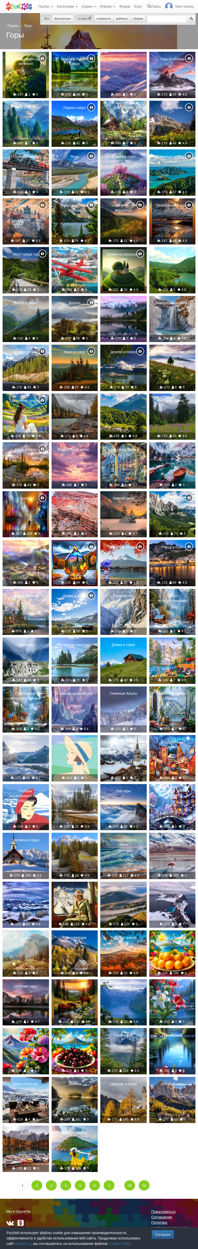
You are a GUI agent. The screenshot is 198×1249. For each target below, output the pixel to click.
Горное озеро (74, 108)
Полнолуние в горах (172, 205)
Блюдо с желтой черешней (172, 940)
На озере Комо (123, 449)
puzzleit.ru (23, 1244)
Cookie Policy (119, 1244)
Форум (124, 6)
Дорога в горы (123, 157)
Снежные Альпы (123, 693)
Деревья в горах (74, 840)
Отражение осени (74, 791)
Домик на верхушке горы (123, 256)
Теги (27, 26)
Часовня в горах (25, 840)
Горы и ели (123, 1035)
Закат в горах (74, 352)
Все (46, 18)
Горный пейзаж (25, 1035)
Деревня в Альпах (123, 742)
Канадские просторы (74, 645)
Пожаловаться (163, 1212)
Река (75, 157)
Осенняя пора (74, 938)
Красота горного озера (74, 61)
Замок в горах (25, 205)
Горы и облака (172, 59)
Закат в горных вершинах (123, 207)
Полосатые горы (74, 498)
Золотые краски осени (123, 940)
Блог (138, 6)
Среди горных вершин (74, 891)
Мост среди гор (25, 254)
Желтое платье (74, 1133)
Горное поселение (26, 547)
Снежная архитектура (74, 693)
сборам (138, 18)
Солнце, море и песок (123, 842)
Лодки (172, 449)
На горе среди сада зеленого (25, 61)
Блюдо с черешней (74, 1035)
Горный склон (172, 352)
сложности (104, 18)
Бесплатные (63, 18)
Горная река (74, 400)
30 (144, 1185)
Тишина (74, 1084)
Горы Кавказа (172, 400)
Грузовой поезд (25, 157)
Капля (75, 547)
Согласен (163, 1235)
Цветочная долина (25, 400)
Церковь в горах (123, 1084)
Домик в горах (25, 596)
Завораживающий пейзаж (75, 207)
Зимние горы (26, 742)
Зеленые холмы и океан (172, 159)
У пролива (25, 498)
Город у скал (172, 547)
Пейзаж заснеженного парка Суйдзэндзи (26, 795)
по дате (84, 18)
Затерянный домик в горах (172, 793)
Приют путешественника (172, 598)
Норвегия (123, 986)
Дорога (74, 303)
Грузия (123, 400)
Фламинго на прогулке (172, 842)
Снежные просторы (26, 889)
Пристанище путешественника (25, 695)
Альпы (25, 938)
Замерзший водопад (172, 303)
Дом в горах (123, 108)
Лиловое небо (123, 303)
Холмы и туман (123, 889)
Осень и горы (172, 1084)
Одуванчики (172, 108)
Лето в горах (25, 108)
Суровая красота (172, 889)
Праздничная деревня (172, 744)
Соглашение (161, 1217)
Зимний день (123, 498)
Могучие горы (25, 986)
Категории (67, 6)
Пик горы (123, 791)
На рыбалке (172, 645)
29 (129, 1185)
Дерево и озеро (123, 352)
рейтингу (122, 18)
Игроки (107, 6)
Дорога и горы (26, 352)
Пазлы (45, 6)
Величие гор (123, 596)
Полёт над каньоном (74, 254)
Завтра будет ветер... (74, 449)
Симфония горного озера (172, 695)
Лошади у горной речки (74, 988)
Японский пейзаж (123, 547)
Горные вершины (123, 59)
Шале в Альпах (25, 1084)
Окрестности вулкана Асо (74, 744)
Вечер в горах (25, 303)
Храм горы (26, 645)
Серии (89, 6)
